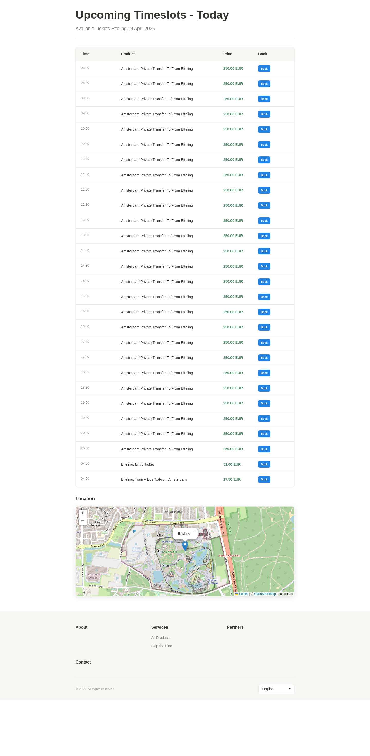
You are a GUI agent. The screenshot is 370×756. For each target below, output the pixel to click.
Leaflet (241, 649)
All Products (161, 693)
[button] (185, 602)
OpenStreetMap (265, 649)
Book (266, 69)
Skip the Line (161, 702)
